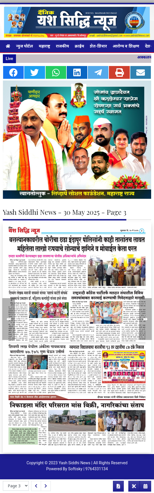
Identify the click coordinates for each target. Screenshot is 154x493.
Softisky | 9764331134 (88, 469)
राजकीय (62, 46)
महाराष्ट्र (44, 46)
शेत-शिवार (98, 46)
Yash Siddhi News (74, 463)
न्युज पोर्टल (24, 46)
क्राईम (79, 46)
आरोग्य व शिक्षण (126, 46)
